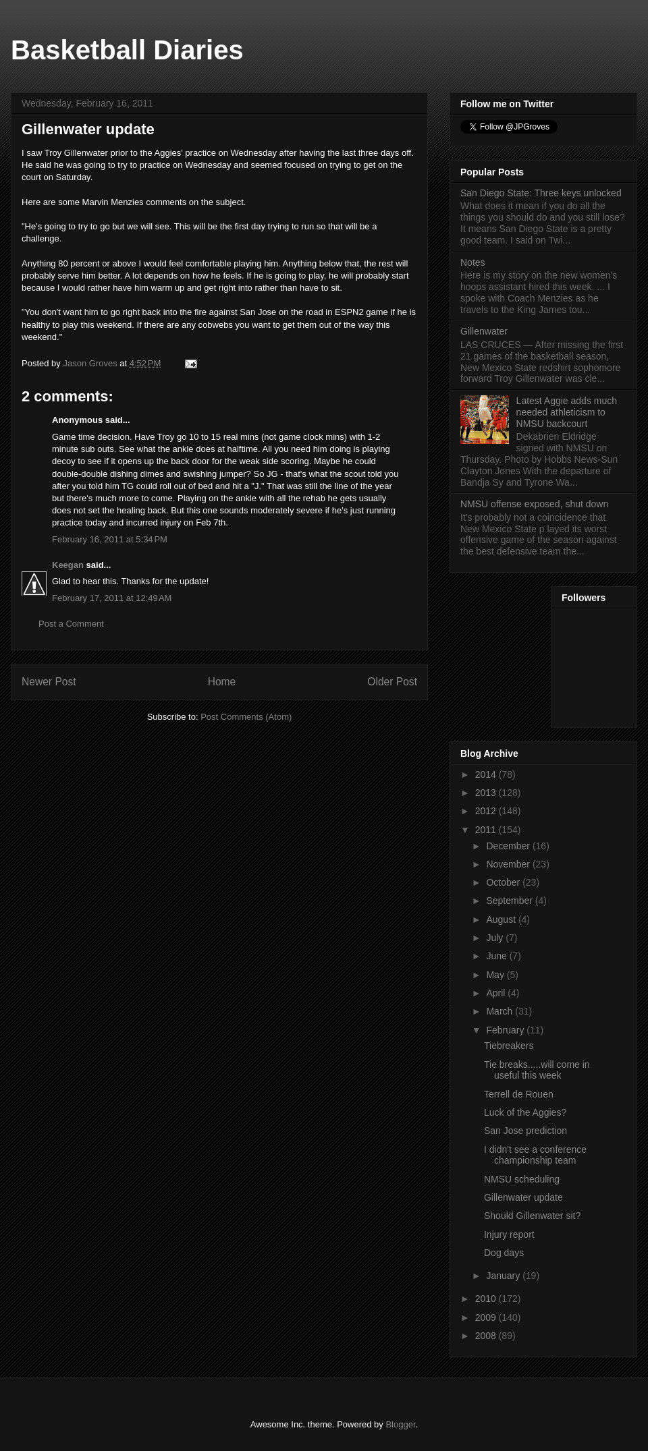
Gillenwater (484, 331)
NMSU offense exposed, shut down (534, 504)
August (502, 919)
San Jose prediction (525, 1130)
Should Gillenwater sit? (532, 1215)
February (506, 1030)
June (497, 955)
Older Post (392, 681)
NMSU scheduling (522, 1179)
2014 (487, 774)
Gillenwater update (523, 1197)
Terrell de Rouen (519, 1094)
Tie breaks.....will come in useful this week (537, 1070)
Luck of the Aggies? (525, 1112)
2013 (487, 792)
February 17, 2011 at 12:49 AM (111, 598)
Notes (472, 262)
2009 (487, 1317)
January (504, 1275)
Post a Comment (71, 624)
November (509, 864)
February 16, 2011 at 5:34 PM (109, 539)
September (510, 900)
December (509, 846)
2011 (487, 829)
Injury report (509, 1234)
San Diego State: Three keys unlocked (541, 193)
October (504, 882)
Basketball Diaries (127, 50)
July (496, 937)
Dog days (504, 1252)
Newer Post (49, 681)
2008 (487, 1335)
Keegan (68, 565)
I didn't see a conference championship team (535, 1155)
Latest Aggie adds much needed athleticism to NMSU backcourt (566, 412)
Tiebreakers (508, 1045)
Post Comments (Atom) (246, 717)
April (497, 993)
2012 (487, 810)
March (500, 1011)
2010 (487, 1298)
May (496, 974)
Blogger (400, 1424)
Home (222, 681)
